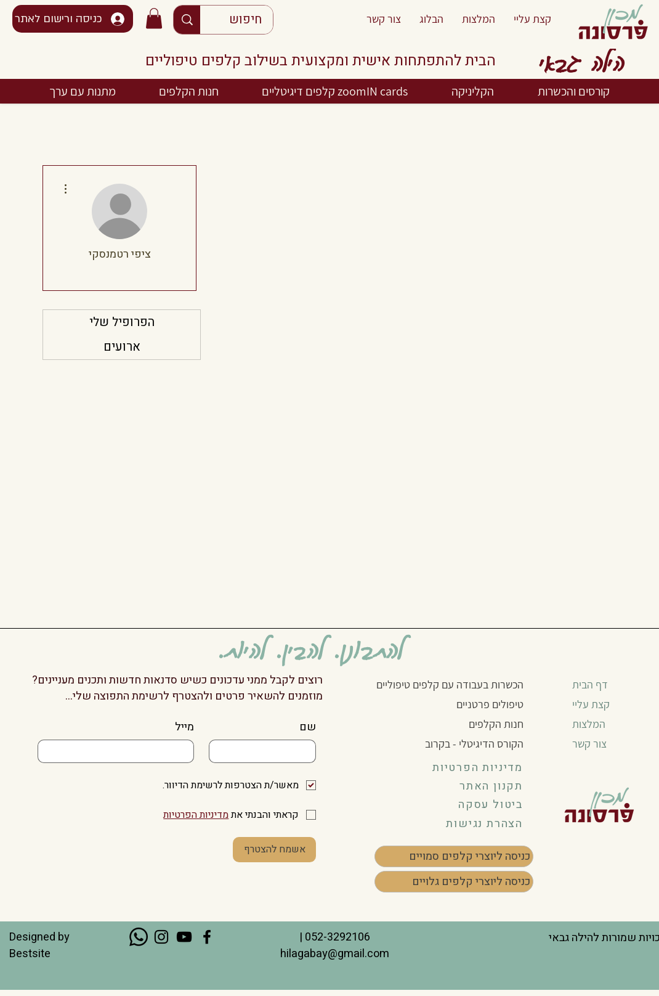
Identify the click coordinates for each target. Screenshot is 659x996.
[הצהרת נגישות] (474, 823)
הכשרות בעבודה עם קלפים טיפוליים (450, 684)
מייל (184, 727)
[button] (154, 18)
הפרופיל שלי (122, 322)
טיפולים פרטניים (490, 704)
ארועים (121, 347)
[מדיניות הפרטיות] (474, 767)
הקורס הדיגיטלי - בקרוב (474, 744)
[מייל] (119, 751)
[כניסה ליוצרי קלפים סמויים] (453, 856)
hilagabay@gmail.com (333, 953)
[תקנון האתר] (474, 786)
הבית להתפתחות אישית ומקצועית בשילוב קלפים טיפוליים (320, 60)
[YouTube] (184, 937)
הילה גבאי (581, 61)
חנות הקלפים (496, 724)
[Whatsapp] (138, 937)
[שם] (266, 751)
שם (307, 727)
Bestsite (30, 953)
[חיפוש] (245, 20)
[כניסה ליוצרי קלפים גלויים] (453, 881)
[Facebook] (207, 937)
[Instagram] (161, 937)
